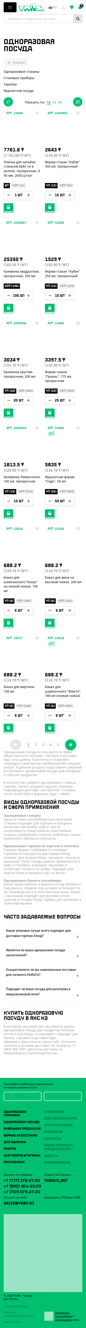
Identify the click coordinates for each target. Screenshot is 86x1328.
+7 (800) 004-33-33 (22, 1186)
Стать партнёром (58, 1125)
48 (59, 102)
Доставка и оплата (60, 1118)
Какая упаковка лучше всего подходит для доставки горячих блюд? (38, 933)
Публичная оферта (16, 1306)
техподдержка (63, 1316)
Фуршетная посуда (19, 90)
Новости (51, 1156)
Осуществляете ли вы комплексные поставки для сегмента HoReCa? (41, 972)
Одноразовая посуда (22, 1122)
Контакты (52, 1138)
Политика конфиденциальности (18, 1314)
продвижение (63, 1319)
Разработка (62, 1312)
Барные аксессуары (20, 1135)
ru (53, 7)
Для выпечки (15, 1142)
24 (54, 102)
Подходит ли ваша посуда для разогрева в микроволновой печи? (38, 991)
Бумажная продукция (22, 1128)
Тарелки (10, 84)
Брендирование (57, 1162)
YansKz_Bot (56, 1180)
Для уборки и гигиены (22, 1155)
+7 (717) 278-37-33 (22, 1180)
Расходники (14, 1162)
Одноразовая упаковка (15, 1114)
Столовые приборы (19, 78)
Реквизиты (53, 1132)
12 (48, 102)
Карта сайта (12, 1322)
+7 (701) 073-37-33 (22, 1191)
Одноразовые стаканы (21, 71)
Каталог (15, 62)
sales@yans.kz (19, 1203)
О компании (54, 1112)
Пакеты (10, 1148)
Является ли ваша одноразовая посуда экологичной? (35, 952)
